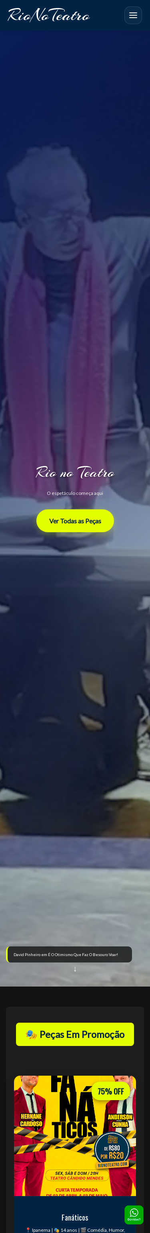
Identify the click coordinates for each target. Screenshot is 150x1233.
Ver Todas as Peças (75, 521)
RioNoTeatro (49, 15)
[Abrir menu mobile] (133, 15)
